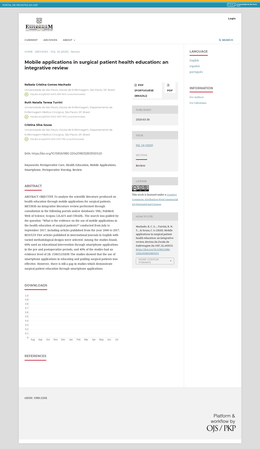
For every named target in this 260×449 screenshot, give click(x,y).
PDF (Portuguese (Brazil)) (144, 90)
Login (232, 18)
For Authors (197, 97)
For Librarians (198, 103)
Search (226, 39)
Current (31, 39)
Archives (50, 39)
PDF (170, 90)
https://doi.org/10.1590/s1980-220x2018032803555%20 (67, 153)
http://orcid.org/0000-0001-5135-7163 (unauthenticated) (57, 139)
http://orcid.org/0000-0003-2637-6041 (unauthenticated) (57, 94)
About (68, 39)
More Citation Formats (149, 261)
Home (29, 51)
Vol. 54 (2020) (60, 51)
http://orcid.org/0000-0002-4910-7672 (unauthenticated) (57, 117)
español (195, 66)
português (196, 72)
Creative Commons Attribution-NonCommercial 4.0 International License (155, 199)
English (194, 60)
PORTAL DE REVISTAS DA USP (20, 5)
